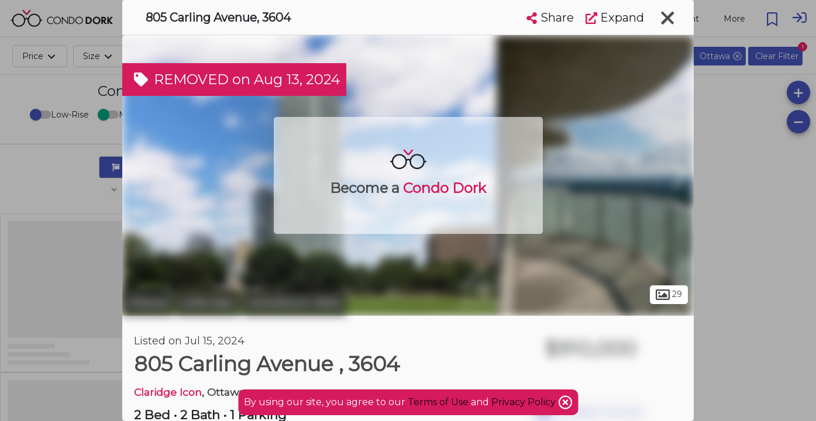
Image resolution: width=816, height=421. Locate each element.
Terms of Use (438, 402)
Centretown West (294, 302)
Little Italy (207, 302)
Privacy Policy (524, 402)
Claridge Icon (168, 392)
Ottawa (147, 302)
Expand (615, 18)
